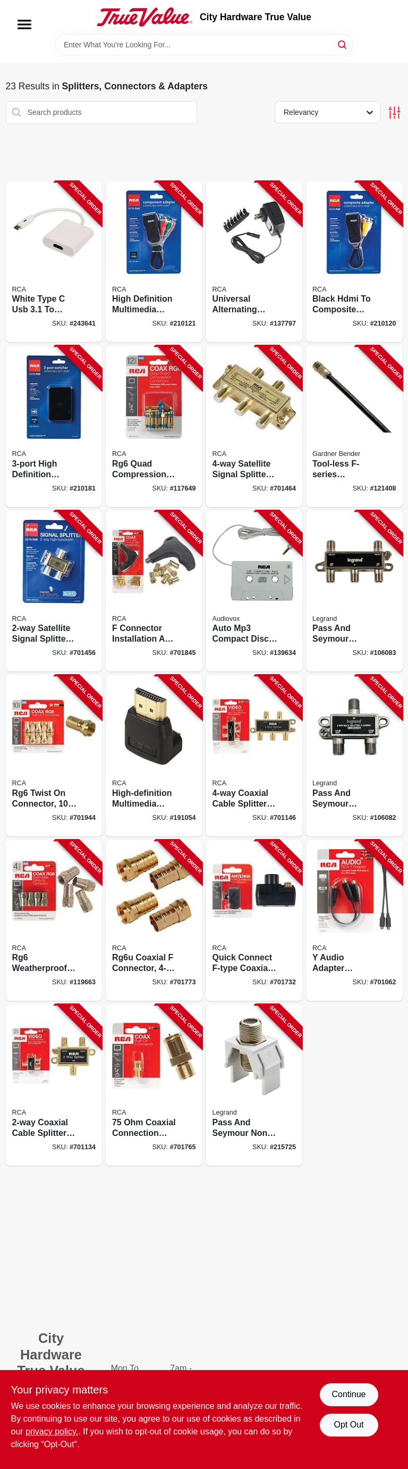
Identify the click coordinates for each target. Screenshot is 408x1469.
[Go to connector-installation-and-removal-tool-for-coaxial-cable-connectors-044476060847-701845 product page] (154, 591)
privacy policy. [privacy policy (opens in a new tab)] (52, 1431)
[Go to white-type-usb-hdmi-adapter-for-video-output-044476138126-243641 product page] (54, 262)
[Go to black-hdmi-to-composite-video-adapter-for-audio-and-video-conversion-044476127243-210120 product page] (354, 262)
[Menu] (24, 24)
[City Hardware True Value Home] (144, 17)
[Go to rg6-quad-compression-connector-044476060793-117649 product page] (154, 426)
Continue (349, 1394)
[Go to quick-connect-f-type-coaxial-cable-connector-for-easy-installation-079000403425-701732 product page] (254, 920)
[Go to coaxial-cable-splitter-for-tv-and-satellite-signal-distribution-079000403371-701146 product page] (254, 755)
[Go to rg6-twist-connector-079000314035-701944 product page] (54, 755)
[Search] (343, 44)
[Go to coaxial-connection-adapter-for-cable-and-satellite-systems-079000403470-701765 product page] (154, 1085)
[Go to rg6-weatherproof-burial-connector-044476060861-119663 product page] (54, 920)
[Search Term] (204, 44)
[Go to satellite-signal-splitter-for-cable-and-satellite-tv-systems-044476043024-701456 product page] (54, 591)
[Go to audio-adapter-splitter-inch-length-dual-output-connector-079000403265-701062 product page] (354, 920)
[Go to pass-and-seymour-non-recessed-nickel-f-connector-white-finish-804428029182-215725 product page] (254, 1085)
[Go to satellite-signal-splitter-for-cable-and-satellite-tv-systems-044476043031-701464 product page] (254, 426)
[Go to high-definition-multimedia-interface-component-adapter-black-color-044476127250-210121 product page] (154, 262)
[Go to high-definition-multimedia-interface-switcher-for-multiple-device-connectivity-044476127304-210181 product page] (54, 426)
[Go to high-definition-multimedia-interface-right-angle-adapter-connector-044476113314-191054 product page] (154, 755)
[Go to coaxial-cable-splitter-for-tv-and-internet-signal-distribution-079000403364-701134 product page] (54, 1085)
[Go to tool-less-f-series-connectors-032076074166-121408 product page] (354, 426)
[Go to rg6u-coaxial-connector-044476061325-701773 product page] (154, 920)
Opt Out (348, 1424)
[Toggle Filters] (394, 112)
